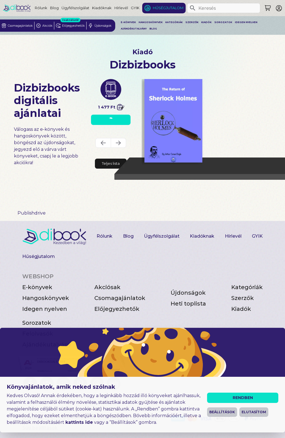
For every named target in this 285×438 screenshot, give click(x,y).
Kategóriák (174, 22)
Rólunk (41, 8)
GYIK (135, 8)
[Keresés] (192, 8)
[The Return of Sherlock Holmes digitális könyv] (173, 121)
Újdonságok (188, 292)
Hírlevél (121, 8)
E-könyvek (128, 22)
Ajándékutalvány (134, 28)
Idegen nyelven (246, 22)
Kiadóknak (102, 8)
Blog (54, 8)
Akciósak (107, 287)
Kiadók (206, 22)
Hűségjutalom (168, 8)
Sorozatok (223, 22)
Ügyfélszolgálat (75, 8)
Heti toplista (188, 303)
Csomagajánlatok (119, 298)
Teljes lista (111, 163)
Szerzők (191, 22)
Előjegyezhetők (116, 309)
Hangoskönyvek (151, 22)
